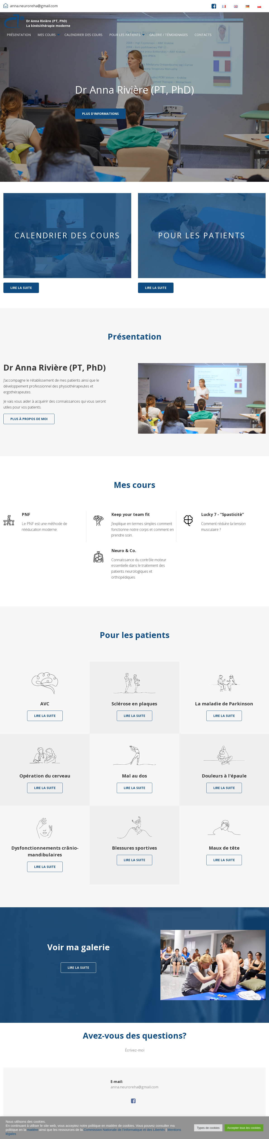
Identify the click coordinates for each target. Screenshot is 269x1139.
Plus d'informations (100, 113)
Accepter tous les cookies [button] (244, 1128)
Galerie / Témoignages (168, 35)
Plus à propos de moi (29, 419)
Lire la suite (21, 288)
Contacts (203, 35)
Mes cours (47, 35)
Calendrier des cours (83, 35)
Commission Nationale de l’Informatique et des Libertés (124, 1130)
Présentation (19, 35)
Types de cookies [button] (208, 1128)
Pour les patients (124, 35)
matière (32, 1130)
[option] (134, 97)
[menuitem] (18, 35)
